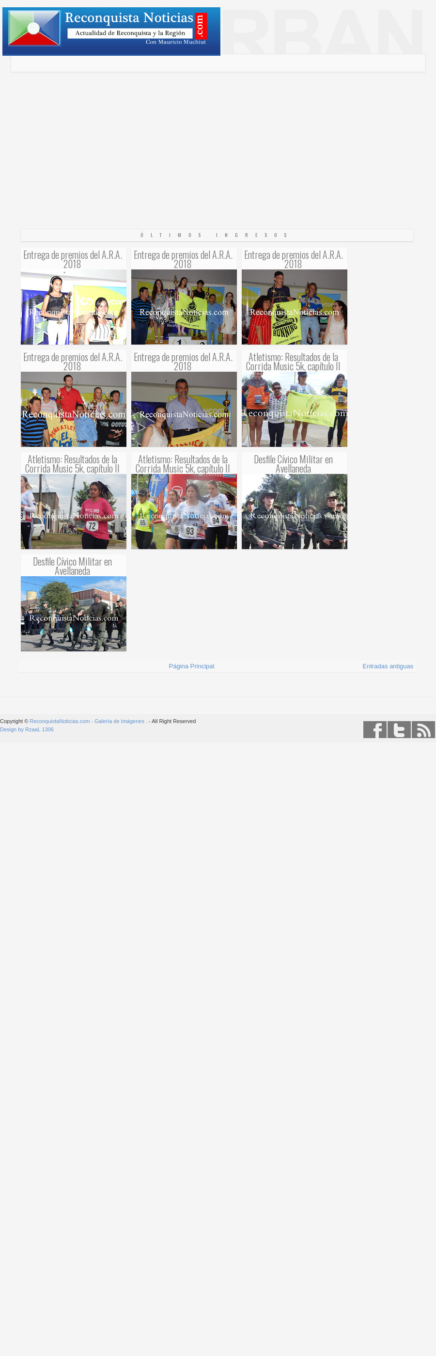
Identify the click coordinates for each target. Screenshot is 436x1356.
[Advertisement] (218, 159)
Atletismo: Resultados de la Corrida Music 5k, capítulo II (293, 361)
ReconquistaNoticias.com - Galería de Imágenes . (88, 721)
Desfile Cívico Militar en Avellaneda (293, 463)
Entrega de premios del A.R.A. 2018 (72, 259)
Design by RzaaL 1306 (27, 729)
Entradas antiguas (388, 666)
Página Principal (192, 666)
